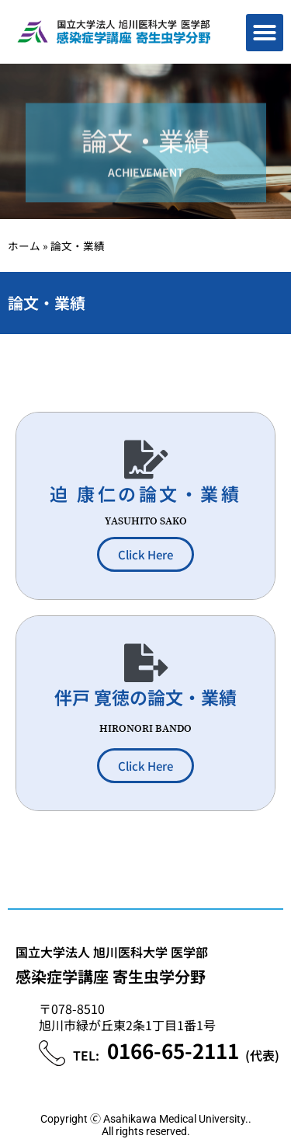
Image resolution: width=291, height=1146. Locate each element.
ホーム (24, 245)
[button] (264, 32)
